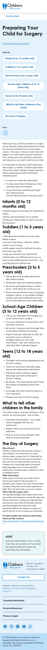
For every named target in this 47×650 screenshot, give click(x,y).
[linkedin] (17, 626)
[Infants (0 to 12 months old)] (20, 58)
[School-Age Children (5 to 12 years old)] (23, 86)
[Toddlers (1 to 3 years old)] (19, 67)
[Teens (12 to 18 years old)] (19, 96)
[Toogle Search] (35, 6)
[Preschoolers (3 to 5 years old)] (22, 76)
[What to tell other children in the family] (23, 106)
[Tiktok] (30, 626)
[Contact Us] (23, 577)
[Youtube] (24, 626)
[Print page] (6, 133)
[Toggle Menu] (42, 6)
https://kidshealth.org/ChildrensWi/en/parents (23, 522)
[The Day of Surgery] (15, 116)
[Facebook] (5, 626)
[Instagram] (11, 626)
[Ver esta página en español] (23, 43)
